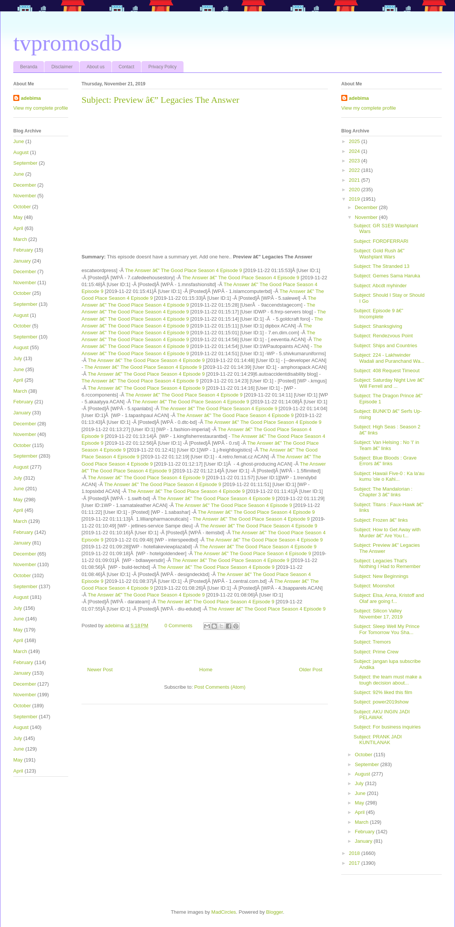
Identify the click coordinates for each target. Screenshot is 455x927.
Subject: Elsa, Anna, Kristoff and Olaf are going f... (388, 598)
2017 (355, 863)
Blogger (274, 912)
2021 (355, 180)
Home (206, 669)
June (18, 141)
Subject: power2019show (380, 702)
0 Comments (179, 625)
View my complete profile (40, 108)
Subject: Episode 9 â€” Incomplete (378, 313)
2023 (355, 161)
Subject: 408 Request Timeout (386, 370)
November (24, 195)
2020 (355, 189)
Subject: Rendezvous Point (383, 335)
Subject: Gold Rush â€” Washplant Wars (378, 254)
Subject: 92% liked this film (382, 692)
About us (95, 66)
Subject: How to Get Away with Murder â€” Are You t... (386, 532)
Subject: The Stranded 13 (381, 266)
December (24, 185)
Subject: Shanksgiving (377, 326)
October (22, 206)
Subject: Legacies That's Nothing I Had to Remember (386, 564)
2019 (355, 199)
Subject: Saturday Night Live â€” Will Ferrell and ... (388, 383)
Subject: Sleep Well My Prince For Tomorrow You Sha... (386, 629)
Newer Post (100, 669)
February (23, 250)
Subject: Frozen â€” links (380, 520)
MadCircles (223, 912)
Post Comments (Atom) (219, 687)
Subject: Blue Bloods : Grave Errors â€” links (384, 461)
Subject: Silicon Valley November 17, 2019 (377, 614)
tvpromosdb (67, 42)
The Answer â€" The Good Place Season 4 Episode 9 (183, 270)
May (18, 217)
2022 (355, 170)
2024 (355, 151)
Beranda (28, 66)
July (17, 358)
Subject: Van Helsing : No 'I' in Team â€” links (386, 445)
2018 (355, 853)
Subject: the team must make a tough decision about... (387, 680)
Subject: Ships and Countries (385, 345)
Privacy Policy (162, 66)
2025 (355, 141)
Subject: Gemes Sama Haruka (386, 276)
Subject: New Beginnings (380, 576)
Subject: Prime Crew (375, 652)
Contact (126, 66)
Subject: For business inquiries (386, 727)
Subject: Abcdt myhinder (379, 285)
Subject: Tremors (372, 642)
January (22, 261)
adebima (31, 98)
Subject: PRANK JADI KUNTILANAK (377, 740)
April (18, 228)
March (20, 239)
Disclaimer (61, 66)
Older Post (310, 669)
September (25, 163)
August (20, 152)
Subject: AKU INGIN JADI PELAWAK (381, 715)
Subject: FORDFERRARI (380, 241)
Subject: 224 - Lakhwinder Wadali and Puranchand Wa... (388, 358)
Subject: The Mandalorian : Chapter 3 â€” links (382, 492)
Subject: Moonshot (373, 586)
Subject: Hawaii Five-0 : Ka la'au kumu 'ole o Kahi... (388, 476)
